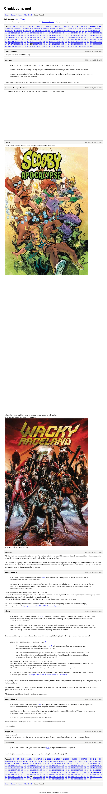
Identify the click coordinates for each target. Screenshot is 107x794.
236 (72, 39)
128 (25, 33)
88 (6, 31)
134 (44, 33)
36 (82, 26)
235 (69, 39)
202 (63, 37)
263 (59, 42)
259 (47, 42)
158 (22, 35)
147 (85, 33)
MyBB (49, 792)
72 (66, 28)
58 (35, 28)
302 (85, 44)
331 (78, 46)
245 (100, 39)
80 (84, 28)
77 (78, 28)
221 (25, 39)
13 (30, 26)
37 (84, 26)
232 (59, 39)
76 (75, 28)
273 (91, 42)
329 (72, 46)
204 (69, 37)
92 (15, 31)
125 (15, 33)
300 (78, 44)
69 (60, 28)
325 (59, 46)
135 (47, 33)
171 (63, 35)
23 (52, 26)
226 (40, 39)
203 (66, 37)
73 (69, 28)
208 (81, 37)
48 (12, 28)
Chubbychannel (17, 8)
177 (81, 35)
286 (34, 44)
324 (56, 46)
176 (78, 35)
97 (26, 31)
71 (64, 28)
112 (70, 31)
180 (91, 35)
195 (40, 37)
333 (84, 46)
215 (6, 39)
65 (51, 28)
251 (22, 42)
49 (15, 28)
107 (55, 31)
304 (91, 44)
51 (19, 28)
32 (73, 26)
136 (50, 33)
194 (37, 37)
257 (40, 42)
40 (91, 26)
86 (98, 28)
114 (77, 31)
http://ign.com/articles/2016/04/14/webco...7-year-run (41, 606)
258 (44, 42)
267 (72, 42)
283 (25, 44)
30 (68, 26)
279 (12, 44)
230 (53, 39)
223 (31, 39)
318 (37, 46)
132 (37, 33)
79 (82, 28)
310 (12, 46)
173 (69, 35)
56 (30, 28)
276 (100, 42)
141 (66, 33)
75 (73, 28)
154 (9, 35)
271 (85, 42)
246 (6, 42)
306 (97, 44)
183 (100, 35)
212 (94, 37)
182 (97, 35)
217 (12, 39)
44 (100, 26)
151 (97, 33)
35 (79, 26)
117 (86, 31)
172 (66, 35)
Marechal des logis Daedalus (16, 88)
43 (97, 26)
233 (63, 39)
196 (44, 37)
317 (34, 46)
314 (25, 46)
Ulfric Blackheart (11, 51)
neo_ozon (8, 60)
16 (37, 26)
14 (32, 26)
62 (44, 28)
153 (6, 35)
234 (66, 39)
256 (37, 42)
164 (40, 35)
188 (18, 37)
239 (81, 39)
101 (36, 31)
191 (28, 37)
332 (81, 46)
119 (92, 31)
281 (18, 44)
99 (30, 31)
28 (64, 26)
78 (80, 28)
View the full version (48, 22)
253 (28, 42)
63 (46, 28)
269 (78, 42)
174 (72, 35)
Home (20, 15)
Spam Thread (21, 19)
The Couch (28, 15)
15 (34, 26)
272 (88, 42)
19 (43, 26)
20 (46, 26)
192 (31, 37)
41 (93, 26)
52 (21, 28)
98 (28, 31)
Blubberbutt (9, 742)
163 (37, 35)
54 (26, 28)
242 (91, 39)
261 (53, 42)
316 (31, 46)
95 (21, 31)
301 (81, 44)
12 (28, 26)
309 (9, 46)
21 (48, 26)
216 (9, 39)
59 (37, 28)
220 (22, 39)
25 (57, 26)
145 (78, 33)
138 (56, 33)
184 (6, 37)
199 (53, 37)
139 (59, 33)
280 (15, 44)
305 (94, 44)
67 (55, 28)
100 (33, 31)
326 (62, 46)
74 (71, 28)
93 (17, 31)
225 (37, 39)
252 (25, 42)
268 (75, 42)
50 (17, 28)
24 (55, 26)
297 (69, 44)
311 (15, 46)
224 (34, 39)
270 (81, 42)
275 (97, 42)
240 (85, 39)
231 (56, 39)
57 (33, 28)
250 (18, 42)
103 (42, 31)
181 (94, 35)
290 (47, 44)
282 (22, 44)
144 (75, 33)
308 (6, 46)
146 (81, 33)
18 (41, 26)
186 (12, 37)
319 (40, 46)
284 (28, 44)
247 (9, 42)
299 (75, 44)
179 (88, 35)
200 (56, 37)
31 (70, 26)
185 (9, 37)
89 (8, 31)
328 (69, 46)
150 (94, 33)
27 (61, 26)
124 (12, 33)
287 (37, 44)
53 (24, 28)
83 (91, 28)
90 (10, 31)
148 (88, 33)
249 (15, 42)
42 (95, 26)
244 (97, 39)
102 (39, 31)
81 (87, 28)
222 (28, 39)
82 (89, 28)
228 (47, 39)
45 (6, 28)
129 (28, 33)
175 (75, 35)
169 (56, 35)
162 (34, 35)
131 (34, 33)
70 (62, 28)
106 (52, 31)
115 (80, 31)
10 (23, 26)
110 (64, 31)
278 (9, 44)
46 (8, 28)
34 (77, 26)
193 (34, 37)
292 (53, 44)
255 (34, 42)
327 (66, 46)
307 (100, 44)
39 (88, 26)
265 (66, 42)
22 (50, 26)
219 (18, 39)
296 (66, 44)
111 (67, 31)
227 (44, 39)
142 (69, 33)
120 (95, 31)
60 (39, 28)
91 (12, 31)
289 (44, 44)
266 (69, 42)
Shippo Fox (9, 731)
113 (73, 31)
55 (28, 28)
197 (47, 37)
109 (61, 31)
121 (98, 31)
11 (25, 26)
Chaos (7, 142)
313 (21, 46)
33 (75, 26)
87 (100, 28)
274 (94, 42)
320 (44, 46)
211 (91, 37)
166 (47, 35)
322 (50, 46)
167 (50, 35)
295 (63, 44)
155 (12, 35)
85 (96, 28)
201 (59, 37)
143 (72, 33)
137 (53, 33)
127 (22, 33)
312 (18, 46)
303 (88, 44)
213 (97, 37)
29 (66, 26)
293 (56, 44)
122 (6, 33)
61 (42, 28)
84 (93, 28)
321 (47, 46)
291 (50, 44)
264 (63, 42)
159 (25, 35)
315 (28, 46)
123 (9, 33)
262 (56, 42)
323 (53, 46)
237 (75, 39)
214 (100, 37)
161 (31, 35)
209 (85, 37)
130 (31, 33)
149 (91, 33)
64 (48, 28)
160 (28, 35)
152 (100, 33)
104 (45, 31)
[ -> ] (39, 65)
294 (59, 44)
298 (72, 44)
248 (12, 42)
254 (31, 42)
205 (72, 37)
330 (75, 46)
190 (25, 37)
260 (50, 42)
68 (57, 28)
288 (40, 44)
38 (86, 26)
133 (40, 33)
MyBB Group (63, 792)
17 (39, 26)
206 (75, 37)
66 (53, 28)
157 (18, 35)
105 (49, 31)
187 (15, 37)
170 (59, 35)
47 (10, 28)
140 (63, 33)
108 (58, 31)
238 (78, 39)
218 (15, 39)
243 (94, 39)
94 (19, 31)
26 (59, 26)
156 (15, 35)
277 (6, 44)
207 (78, 37)
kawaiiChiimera (11, 572)
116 (83, 31)
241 (88, 39)
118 (89, 31)
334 (88, 46)
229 (50, 39)
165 (44, 35)
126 (18, 33)
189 (22, 37)
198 (50, 37)
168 (53, 35)
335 (91, 46)
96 (24, 31)
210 (88, 37)
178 (85, 35)
